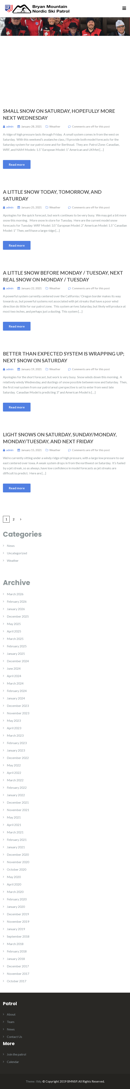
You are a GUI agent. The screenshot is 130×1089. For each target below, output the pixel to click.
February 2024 (17, 691)
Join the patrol (16, 1054)
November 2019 (18, 921)
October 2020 (16, 869)
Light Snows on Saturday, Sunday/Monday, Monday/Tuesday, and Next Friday (60, 437)
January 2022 (16, 795)
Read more (17, 164)
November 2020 (18, 862)
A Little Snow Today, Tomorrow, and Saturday (52, 195)
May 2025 (14, 624)
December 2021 (18, 802)
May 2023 (14, 720)
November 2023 (18, 713)
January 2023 (16, 750)
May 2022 (14, 765)
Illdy (38, 1081)
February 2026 (17, 601)
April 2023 (14, 728)
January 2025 (16, 653)
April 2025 (14, 631)
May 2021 (14, 817)
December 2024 (18, 661)
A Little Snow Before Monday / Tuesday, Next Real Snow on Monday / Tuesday (63, 276)
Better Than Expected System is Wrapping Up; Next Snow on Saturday (63, 357)
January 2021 (16, 847)
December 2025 (18, 616)
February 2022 (17, 787)
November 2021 (18, 810)
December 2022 (18, 758)
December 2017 (18, 966)
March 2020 (15, 892)
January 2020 (16, 906)
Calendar (13, 1062)
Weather (54, 126)
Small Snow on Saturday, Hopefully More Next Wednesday (59, 114)
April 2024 (14, 676)
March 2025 (15, 638)
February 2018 (17, 951)
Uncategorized (17, 553)
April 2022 (14, 772)
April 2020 (14, 884)
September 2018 (18, 936)
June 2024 (14, 668)
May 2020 (14, 877)
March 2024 (15, 683)
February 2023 (17, 743)
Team (10, 1022)
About (11, 1014)
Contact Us (14, 1036)
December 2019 (18, 914)
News (11, 545)
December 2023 (18, 705)
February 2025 (17, 646)
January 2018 (16, 959)
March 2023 (15, 735)
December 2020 (18, 854)
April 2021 (14, 825)
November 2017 (18, 973)
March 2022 (15, 780)
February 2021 (17, 839)
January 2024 (16, 698)
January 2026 (16, 609)
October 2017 (16, 981)
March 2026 (15, 594)
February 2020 (17, 899)
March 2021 (15, 832)
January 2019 (16, 929)
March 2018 (15, 944)
